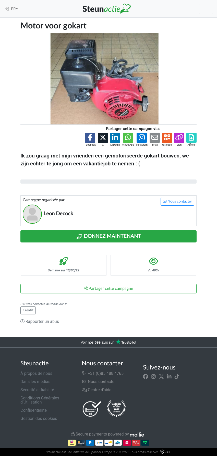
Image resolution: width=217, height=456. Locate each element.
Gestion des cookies (38, 418)
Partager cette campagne (108, 288)
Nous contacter (177, 201)
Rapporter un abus (39, 321)
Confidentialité (33, 410)
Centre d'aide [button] (96, 389)
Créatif (28, 310)
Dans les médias (35, 381)
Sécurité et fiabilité (37, 389)
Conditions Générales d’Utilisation (39, 400)
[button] (90, 140)
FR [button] (13, 9)
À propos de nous (36, 373)
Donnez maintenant (108, 237)
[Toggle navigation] (206, 9)
